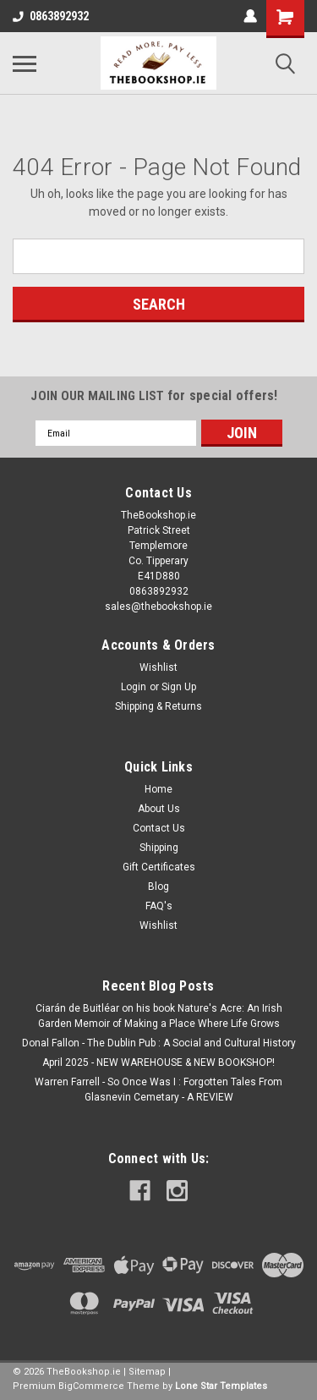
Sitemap (147, 1371)
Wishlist (158, 667)
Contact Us (159, 828)
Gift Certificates (159, 867)
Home (158, 789)
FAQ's (158, 906)
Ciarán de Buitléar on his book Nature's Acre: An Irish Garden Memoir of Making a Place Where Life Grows (159, 1015)
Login (133, 687)
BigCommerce (91, 1386)
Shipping (158, 848)
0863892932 (51, 16)
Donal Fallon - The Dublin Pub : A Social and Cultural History (159, 1043)
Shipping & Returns (158, 706)
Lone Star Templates (221, 1386)
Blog (158, 886)
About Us (159, 809)
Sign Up (178, 687)
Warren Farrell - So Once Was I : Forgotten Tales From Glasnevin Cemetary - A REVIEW (158, 1089)
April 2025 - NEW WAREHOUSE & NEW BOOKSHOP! (158, 1062)
